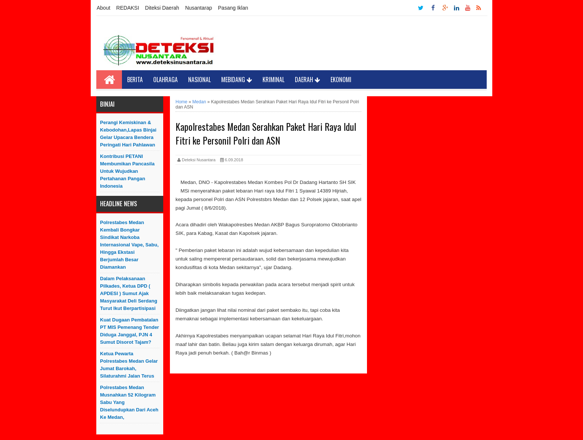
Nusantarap (198, 8)
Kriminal (273, 79)
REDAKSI (127, 8)
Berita (135, 79)
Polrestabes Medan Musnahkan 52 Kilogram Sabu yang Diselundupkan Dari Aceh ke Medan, (129, 402)
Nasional (199, 79)
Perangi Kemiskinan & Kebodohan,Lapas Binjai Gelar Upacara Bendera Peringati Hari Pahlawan (128, 134)
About (103, 8)
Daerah (307, 79)
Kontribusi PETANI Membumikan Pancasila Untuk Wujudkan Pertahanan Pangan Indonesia (127, 171)
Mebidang (236, 79)
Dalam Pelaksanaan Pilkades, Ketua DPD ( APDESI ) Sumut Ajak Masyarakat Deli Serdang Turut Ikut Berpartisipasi (128, 293)
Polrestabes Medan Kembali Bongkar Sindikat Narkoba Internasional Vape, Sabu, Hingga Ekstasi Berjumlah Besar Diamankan (129, 245)
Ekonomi (341, 79)
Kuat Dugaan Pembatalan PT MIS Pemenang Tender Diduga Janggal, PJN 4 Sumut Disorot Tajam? (129, 331)
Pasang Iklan (233, 8)
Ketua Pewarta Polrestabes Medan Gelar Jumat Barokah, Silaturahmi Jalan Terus (129, 365)
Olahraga (165, 79)
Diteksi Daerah (162, 8)
